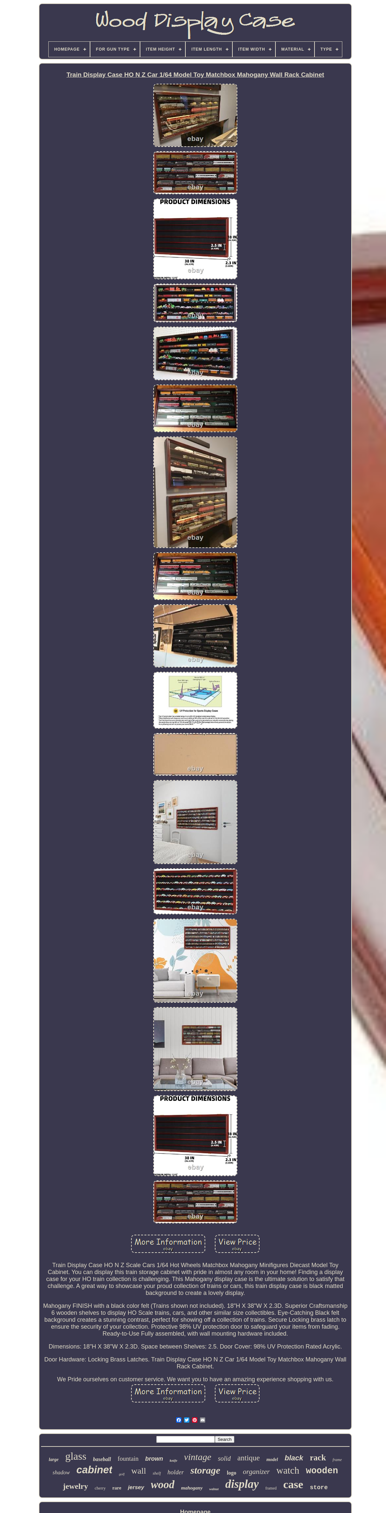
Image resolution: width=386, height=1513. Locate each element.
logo (231, 1473)
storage (205, 1470)
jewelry (75, 1486)
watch (287, 1470)
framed (271, 1488)
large (54, 1459)
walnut (213, 1489)
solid (224, 1458)
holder (176, 1472)
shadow (61, 1472)
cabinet (94, 1470)
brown (154, 1458)
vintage (197, 1457)
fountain (128, 1458)
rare (116, 1487)
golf (121, 1474)
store (319, 1487)
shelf (157, 1473)
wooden (322, 1471)
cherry (100, 1488)
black (294, 1458)
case (293, 1484)
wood (163, 1484)
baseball (102, 1459)
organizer (256, 1472)
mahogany (192, 1487)
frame (337, 1459)
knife (173, 1460)
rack (318, 1457)
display (242, 1484)
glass (75, 1456)
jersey (136, 1487)
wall (138, 1471)
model (272, 1459)
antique (248, 1458)
